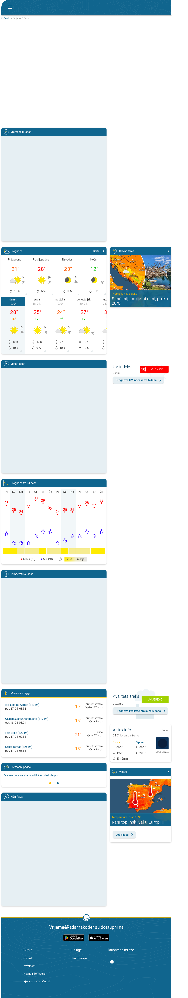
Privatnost (29, 966)
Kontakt (27, 958)
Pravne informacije (34, 973)
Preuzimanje (79, 958)
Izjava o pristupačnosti (36, 981)
